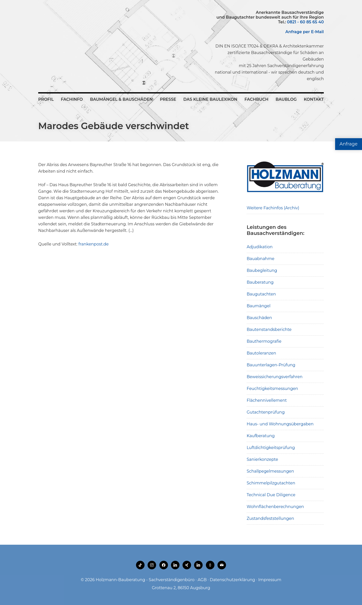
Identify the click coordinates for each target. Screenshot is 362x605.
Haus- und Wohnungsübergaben (280, 424)
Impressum (269, 579)
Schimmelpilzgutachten (271, 483)
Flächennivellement (267, 400)
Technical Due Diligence (271, 494)
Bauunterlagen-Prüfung (271, 365)
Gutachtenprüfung (266, 412)
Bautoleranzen (261, 353)
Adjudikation (260, 246)
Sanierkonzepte (262, 459)
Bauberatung (260, 282)
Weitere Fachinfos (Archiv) (273, 208)
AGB (202, 579)
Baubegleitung (262, 270)
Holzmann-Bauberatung (66, 21)
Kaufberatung (261, 435)
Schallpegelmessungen (270, 471)
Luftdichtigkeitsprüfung (271, 447)
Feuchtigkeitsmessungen (272, 388)
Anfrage (348, 144)
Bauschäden (259, 317)
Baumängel (258, 306)
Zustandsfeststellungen (270, 518)
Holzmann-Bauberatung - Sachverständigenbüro (145, 579)
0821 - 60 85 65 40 (305, 22)
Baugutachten (261, 294)
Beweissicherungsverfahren (274, 376)
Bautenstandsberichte (269, 329)
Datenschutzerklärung (232, 579)
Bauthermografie (264, 341)
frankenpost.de (93, 244)
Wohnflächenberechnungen (275, 506)
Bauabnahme (260, 258)
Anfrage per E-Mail (304, 31)
